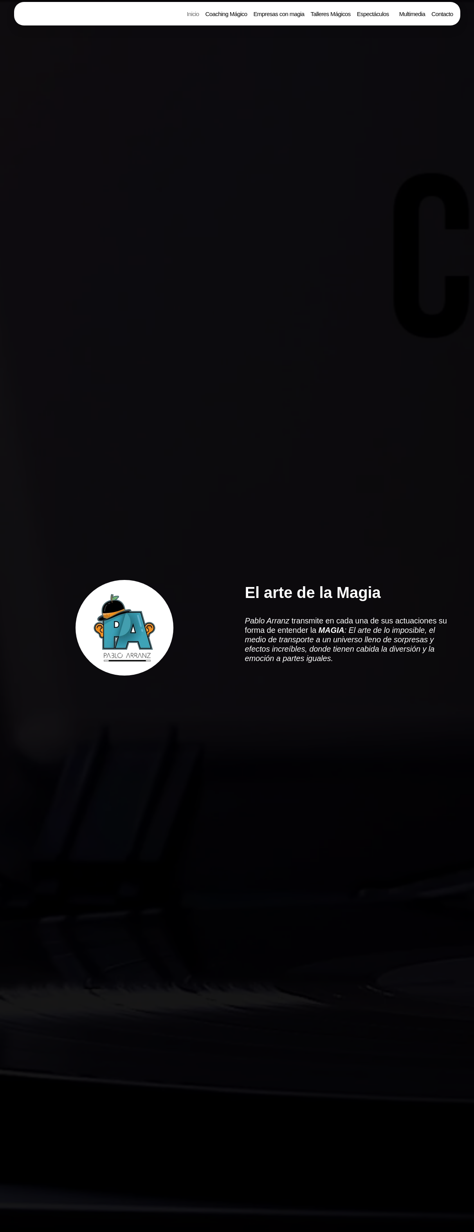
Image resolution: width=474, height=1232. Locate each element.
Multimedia (412, 14)
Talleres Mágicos (331, 14)
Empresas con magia (278, 14)
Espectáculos (373, 14)
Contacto (442, 14)
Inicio (193, 14)
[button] (375, 14)
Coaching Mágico (226, 14)
